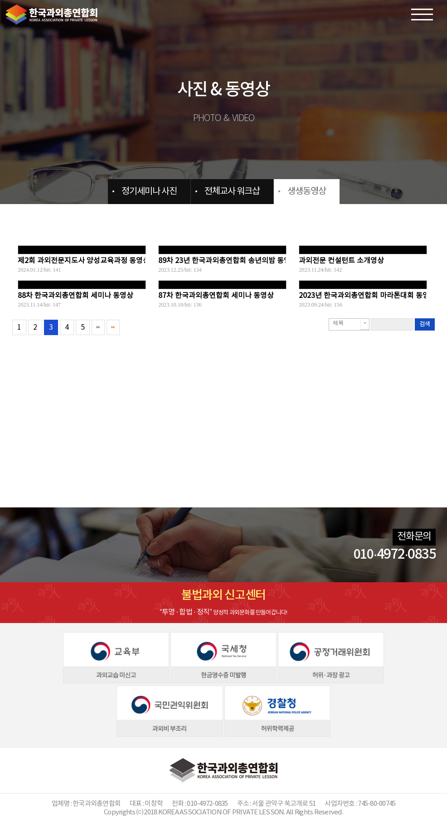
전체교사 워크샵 (232, 191)
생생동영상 (306, 191)
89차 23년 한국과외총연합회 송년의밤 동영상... (230, 261)
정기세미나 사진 (149, 191)
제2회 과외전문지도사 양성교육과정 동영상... (86, 261)
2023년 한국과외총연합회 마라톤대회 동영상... (370, 296)
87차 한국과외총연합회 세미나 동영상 (216, 296)
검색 (424, 324)
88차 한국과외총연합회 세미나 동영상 (75, 296)
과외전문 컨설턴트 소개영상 (341, 261)
